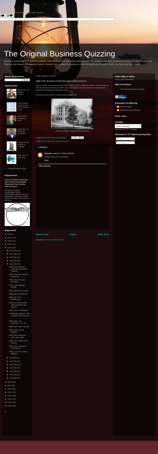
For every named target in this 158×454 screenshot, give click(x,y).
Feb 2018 (13, 375)
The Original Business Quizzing (59, 53)
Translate (130, 129)
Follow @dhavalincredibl (124, 79)
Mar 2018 (13, 371)
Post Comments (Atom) (55, 240)
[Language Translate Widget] (128, 126)
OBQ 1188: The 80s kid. (18, 294)
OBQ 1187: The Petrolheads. (15, 298)
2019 (9, 244)
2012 (9, 399)
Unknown (48, 153)
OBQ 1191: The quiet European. (17, 281)
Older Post (103, 234)
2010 (9, 406)
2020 (9, 241)
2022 (9, 234)
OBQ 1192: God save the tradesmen (18, 275)
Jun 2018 (13, 361)
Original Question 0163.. (17, 168)
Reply (46, 160)
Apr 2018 (13, 368)
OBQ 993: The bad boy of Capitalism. (23, 131)
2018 (9, 248)
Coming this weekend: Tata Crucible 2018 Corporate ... (19, 316)
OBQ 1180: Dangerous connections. (17, 347)
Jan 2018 (13, 378)
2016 (9, 385)
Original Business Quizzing (130, 110)
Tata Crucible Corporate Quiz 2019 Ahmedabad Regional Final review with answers (16, 182)
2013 (9, 396)
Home (73, 234)
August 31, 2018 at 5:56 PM (63, 153)
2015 (9, 389)
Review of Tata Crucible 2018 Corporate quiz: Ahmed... (18, 305)
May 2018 (13, 365)
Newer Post (42, 234)
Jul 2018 (12, 358)
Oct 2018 (13, 257)
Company (65, 141)
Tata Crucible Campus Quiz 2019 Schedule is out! (23, 106)
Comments (121, 143)
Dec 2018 (13, 251)
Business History (53, 141)
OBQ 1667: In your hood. (23, 156)
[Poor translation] (9, 16)
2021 (9, 238)
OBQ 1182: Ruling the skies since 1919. (17, 336)
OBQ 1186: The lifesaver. (18, 310)
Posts (119, 139)
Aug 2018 (13, 264)
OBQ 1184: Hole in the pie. (19, 327)
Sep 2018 (13, 261)
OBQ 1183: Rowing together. (16, 331)
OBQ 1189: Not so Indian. (19, 291)
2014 (9, 392)
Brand (44, 141)
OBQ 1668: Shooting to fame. (22, 118)
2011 (9, 402)
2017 (9, 382)
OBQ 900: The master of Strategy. (23, 144)
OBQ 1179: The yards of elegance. (18, 353)
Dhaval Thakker (126, 107)
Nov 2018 (13, 254)
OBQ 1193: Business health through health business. (18, 269)
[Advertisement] (17, 423)
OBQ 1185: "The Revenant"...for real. (17, 322)
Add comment (44, 166)
